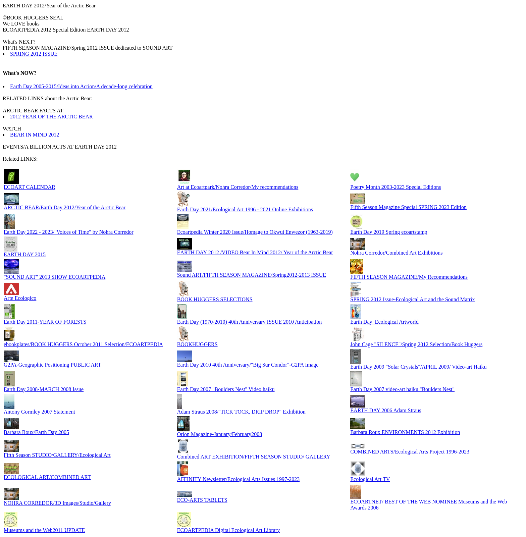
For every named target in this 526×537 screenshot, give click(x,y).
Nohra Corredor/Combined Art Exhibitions (396, 253)
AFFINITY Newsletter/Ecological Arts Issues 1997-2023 (238, 479)
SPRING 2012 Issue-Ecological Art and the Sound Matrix (412, 299)
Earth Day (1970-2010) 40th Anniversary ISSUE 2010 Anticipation (249, 322)
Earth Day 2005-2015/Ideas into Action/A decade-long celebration (81, 86)
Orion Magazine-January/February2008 (219, 434)
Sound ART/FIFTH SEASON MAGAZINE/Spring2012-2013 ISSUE (251, 275)
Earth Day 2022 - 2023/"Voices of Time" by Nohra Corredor (69, 232)
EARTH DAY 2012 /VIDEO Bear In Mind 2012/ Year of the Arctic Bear (255, 252)
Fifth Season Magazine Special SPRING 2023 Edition (408, 207)
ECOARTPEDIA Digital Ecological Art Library (228, 530)
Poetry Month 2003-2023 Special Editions (395, 187)
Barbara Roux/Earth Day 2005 (36, 432)
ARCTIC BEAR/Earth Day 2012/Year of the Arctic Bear (64, 207)
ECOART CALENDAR (29, 187)
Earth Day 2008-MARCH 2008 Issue (44, 389)
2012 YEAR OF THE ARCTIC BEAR (51, 116)
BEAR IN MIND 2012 (34, 135)
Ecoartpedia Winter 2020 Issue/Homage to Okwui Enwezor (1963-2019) (255, 232)
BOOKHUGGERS (197, 344)
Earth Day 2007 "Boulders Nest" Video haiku (226, 389)
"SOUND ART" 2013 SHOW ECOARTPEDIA (54, 277)
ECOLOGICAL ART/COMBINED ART (47, 477)
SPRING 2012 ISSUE (33, 54)
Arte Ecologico (20, 298)
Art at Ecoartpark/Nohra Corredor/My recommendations (238, 187)
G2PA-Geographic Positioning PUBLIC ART (52, 365)
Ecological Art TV (370, 479)
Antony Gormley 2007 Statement (39, 412)
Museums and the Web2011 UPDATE (44, 530)
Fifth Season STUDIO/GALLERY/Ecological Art (57, 455)
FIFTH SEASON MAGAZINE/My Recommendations (409, 277)
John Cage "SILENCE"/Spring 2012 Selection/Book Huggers (416, 344)
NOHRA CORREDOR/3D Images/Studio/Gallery (57, 503)
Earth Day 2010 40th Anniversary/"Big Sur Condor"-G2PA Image (248, 365)
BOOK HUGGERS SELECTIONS (215, 299)
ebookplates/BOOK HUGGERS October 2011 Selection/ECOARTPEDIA (83, 344)
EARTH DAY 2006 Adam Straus (385, 410)
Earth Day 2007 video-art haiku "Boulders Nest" (402, 389)
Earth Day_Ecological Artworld (384, 322)
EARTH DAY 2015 (25, 254)
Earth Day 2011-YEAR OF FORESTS (45, 322)
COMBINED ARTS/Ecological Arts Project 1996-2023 (409, 451)
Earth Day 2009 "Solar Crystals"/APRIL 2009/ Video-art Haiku (418, 367)
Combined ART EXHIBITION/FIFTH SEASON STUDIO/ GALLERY (253, 457)
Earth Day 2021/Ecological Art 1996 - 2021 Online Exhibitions (245, 209)
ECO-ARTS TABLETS (202, 500)
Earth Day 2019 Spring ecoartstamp (388, 232)
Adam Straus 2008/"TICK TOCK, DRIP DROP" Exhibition (241, 412)
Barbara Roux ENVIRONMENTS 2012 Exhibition (405, 432)
